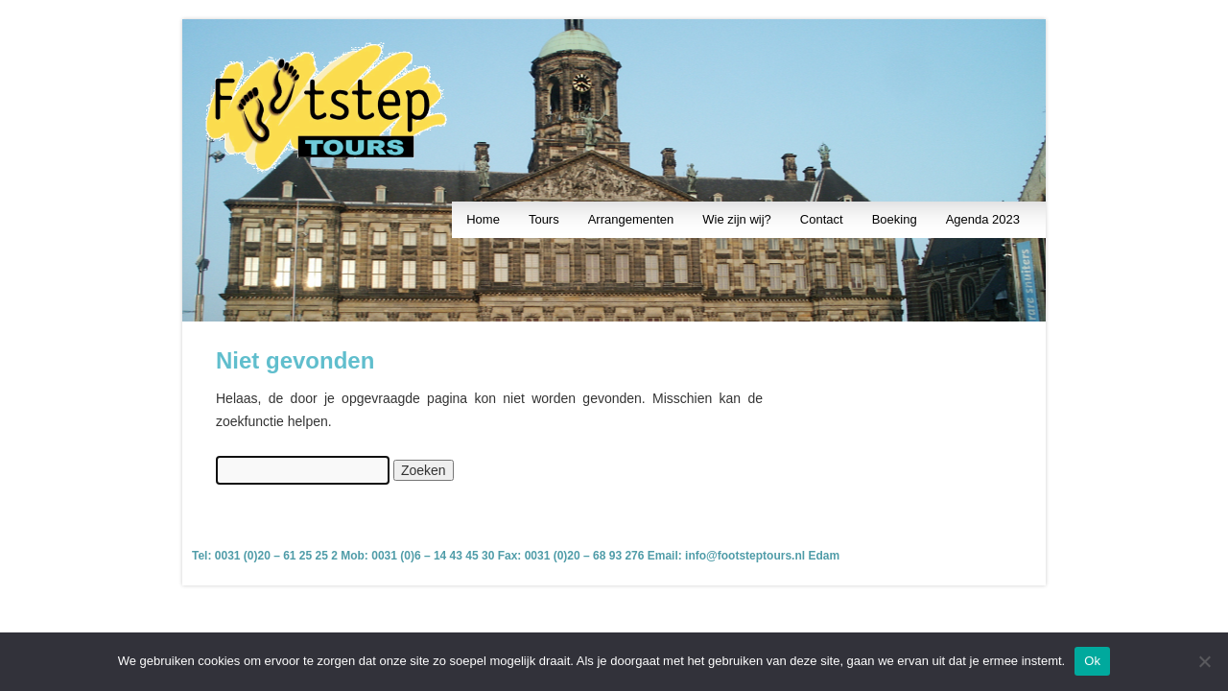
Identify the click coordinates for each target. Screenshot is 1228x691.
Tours (544, 219)
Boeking (894, 219)
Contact (821, 219)
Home (483, 219)
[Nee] (1204, 661)
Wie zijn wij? (736, 219)
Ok (1092, 661)
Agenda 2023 (983, 219)
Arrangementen (631, 219)
